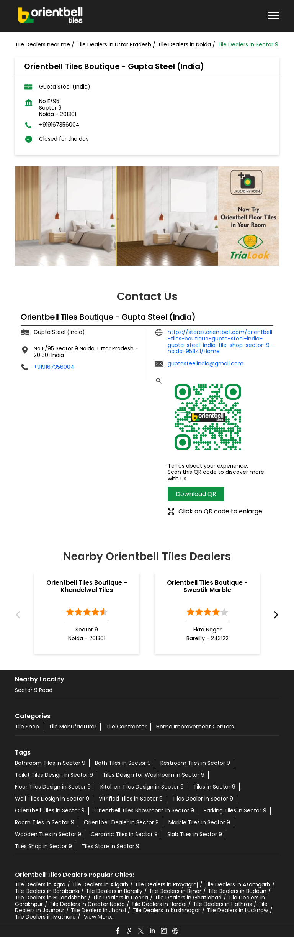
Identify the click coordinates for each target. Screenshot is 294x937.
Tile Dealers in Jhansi (98, 910)
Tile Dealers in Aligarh (100, 884)
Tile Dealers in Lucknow (237, 910)
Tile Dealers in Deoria (120, 897)
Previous (19, 615)
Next (274, 615)
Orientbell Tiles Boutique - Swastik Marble (207, 586)
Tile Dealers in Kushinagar (166, 910)
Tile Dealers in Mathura (45, 917)
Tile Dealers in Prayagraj (166, 884)
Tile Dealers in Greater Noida (87, 904)
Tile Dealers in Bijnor (175, 891)
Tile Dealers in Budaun (237, 891)
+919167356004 (59, 125)
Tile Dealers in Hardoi (158, 904)
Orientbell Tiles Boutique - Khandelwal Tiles (86, 586)
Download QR (196, 494)
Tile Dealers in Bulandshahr (50, 897)
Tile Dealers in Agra (40, 884)
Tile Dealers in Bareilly (114, 891)
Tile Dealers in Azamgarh (237, 884)
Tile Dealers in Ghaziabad (188, 897)
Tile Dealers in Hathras (222, 904)
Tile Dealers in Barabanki (47, 891)
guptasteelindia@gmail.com (205, 363)
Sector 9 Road (33, 690)
